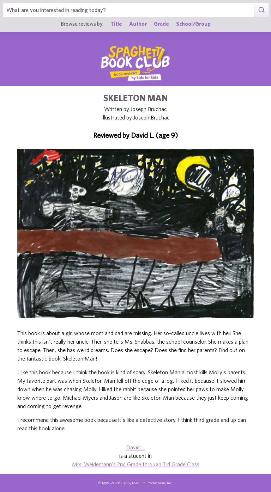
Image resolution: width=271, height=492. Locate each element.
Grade (161, 23)
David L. (135, 447)
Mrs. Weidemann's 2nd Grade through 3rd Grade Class (135, 464)
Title (116, 23)
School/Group (193, 23)
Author (138, 23)
